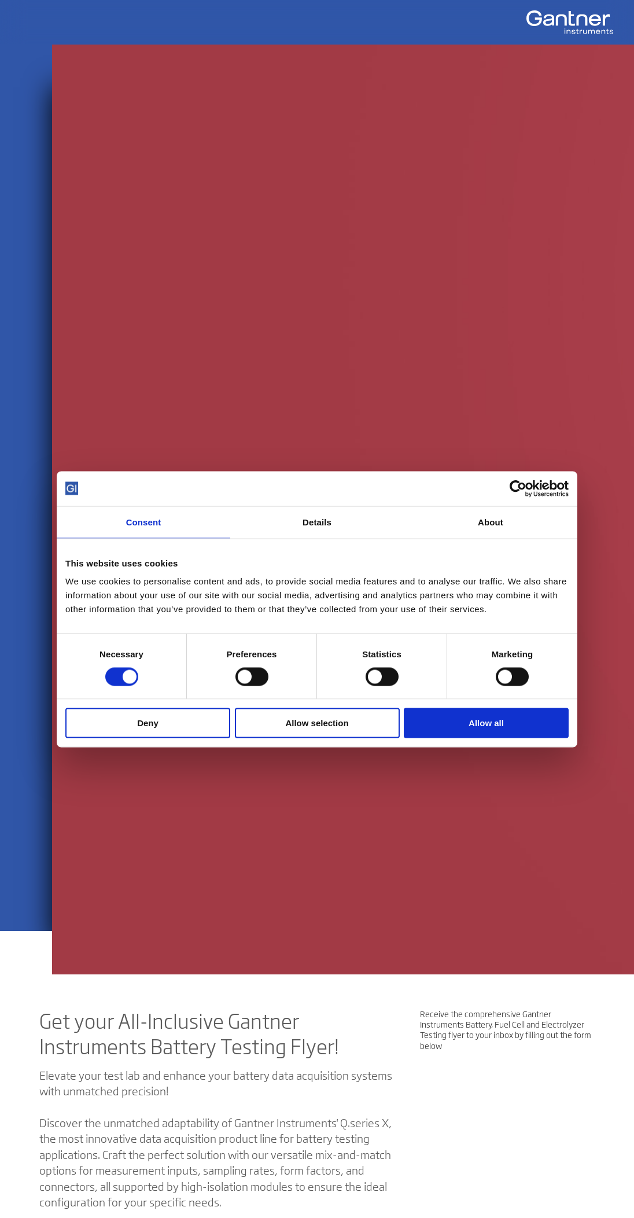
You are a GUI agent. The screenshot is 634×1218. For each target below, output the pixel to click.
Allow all (486, 723)
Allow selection (316, 723)
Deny (147, 723)
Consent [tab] (143, 522)
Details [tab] (317, 522)
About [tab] (490, 522)
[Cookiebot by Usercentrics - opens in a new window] (518, 488)
